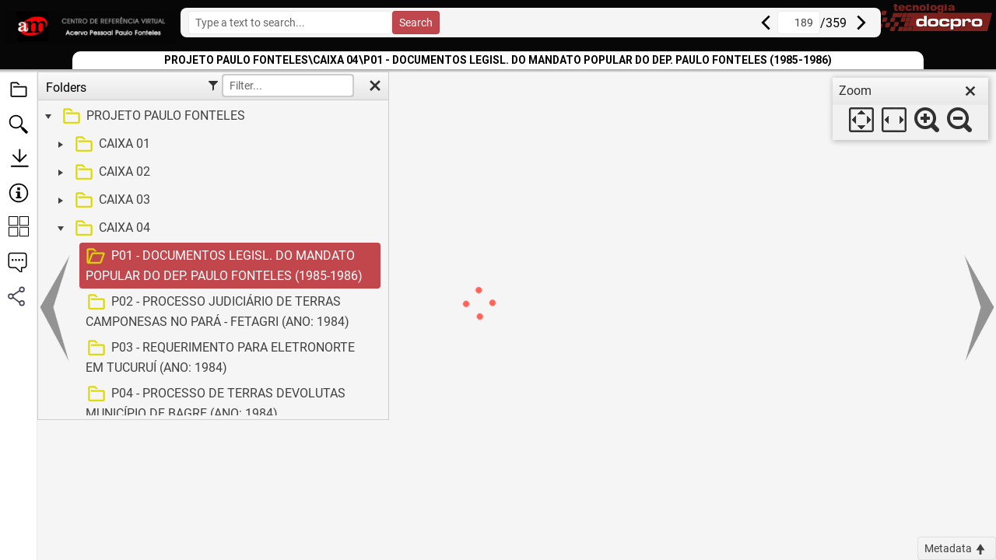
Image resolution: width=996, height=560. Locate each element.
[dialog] (910, 109)
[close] (970, 91)
